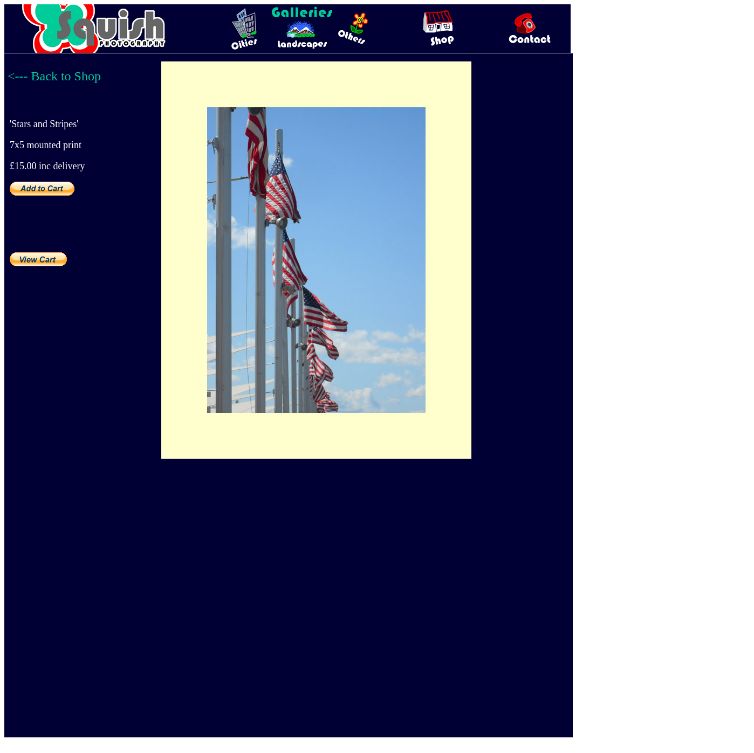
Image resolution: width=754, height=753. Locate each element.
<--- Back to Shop (54, 76)
